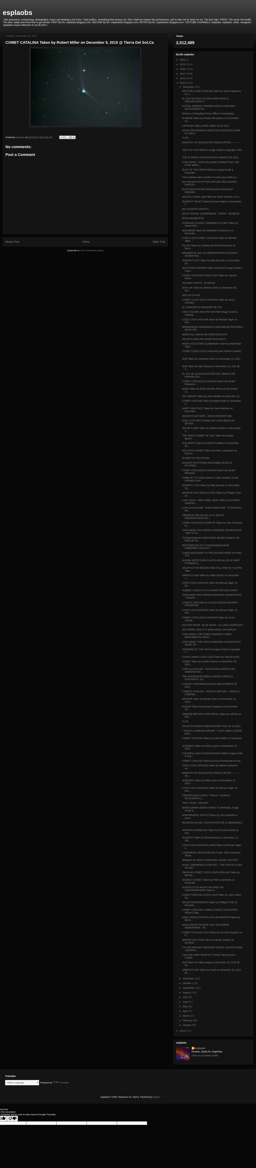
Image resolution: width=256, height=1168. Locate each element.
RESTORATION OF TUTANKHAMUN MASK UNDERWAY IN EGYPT (205, 547)
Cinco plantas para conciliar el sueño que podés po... (210, 177)
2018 (183, 69)
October (187, 983)
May (185, 1006)
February (188, 1020)
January (187, 1025)
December (188, 87)
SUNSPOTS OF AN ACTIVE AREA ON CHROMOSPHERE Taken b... (202, 889)
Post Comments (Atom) (92, 250)
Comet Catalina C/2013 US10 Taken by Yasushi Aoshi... (211, 656)
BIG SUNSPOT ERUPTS (195, 209)
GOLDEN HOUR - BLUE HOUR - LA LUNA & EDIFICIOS (212, 625)
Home (86, 241)
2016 (183, 78)
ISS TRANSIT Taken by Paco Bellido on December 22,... (212, 396)
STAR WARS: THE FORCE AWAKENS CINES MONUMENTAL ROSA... (206, 635)
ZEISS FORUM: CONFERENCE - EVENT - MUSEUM (210, 213)
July (185, 997)
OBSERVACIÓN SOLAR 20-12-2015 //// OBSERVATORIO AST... (203, 516)
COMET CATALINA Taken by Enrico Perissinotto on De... (212, 760)
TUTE (185, 138)
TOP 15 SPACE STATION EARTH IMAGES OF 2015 (210, 157)
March (186, 1015)
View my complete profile (205, 1055)
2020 (183, 59)
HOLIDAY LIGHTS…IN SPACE (198, 283)
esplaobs (17, 12)
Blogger (156, 1097)
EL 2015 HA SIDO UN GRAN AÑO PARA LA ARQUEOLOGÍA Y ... (205, 100)
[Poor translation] (12, 1118)
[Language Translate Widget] (22, 1082)
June (185, 1002)
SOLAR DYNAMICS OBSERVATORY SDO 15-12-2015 (211, 726)
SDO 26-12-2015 (191, 295)
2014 (183, 1030)
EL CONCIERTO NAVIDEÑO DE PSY (202, 307)
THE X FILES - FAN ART (195, 803)
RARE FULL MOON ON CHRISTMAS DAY (205, 334)
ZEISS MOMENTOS (193, 218)
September (189, 988)
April (185, 1011)
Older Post (159, 241)
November (188, 978)
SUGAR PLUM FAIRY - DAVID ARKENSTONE (207, 416)
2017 (183, 73)
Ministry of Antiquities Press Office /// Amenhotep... (209, 113)
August (187, 992)
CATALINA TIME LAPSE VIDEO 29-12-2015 (205, 125)
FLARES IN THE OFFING (196, 458)
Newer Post (12, 241)
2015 (183, 83)
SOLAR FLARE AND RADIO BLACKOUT (204, 339)
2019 (183, 64)
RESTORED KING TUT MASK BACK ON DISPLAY (209, 629)
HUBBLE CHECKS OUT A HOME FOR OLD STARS (210, 590)
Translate (61, 1082)
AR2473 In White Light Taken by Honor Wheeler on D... (211, 196)
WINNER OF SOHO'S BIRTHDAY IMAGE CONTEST (210, 860)
